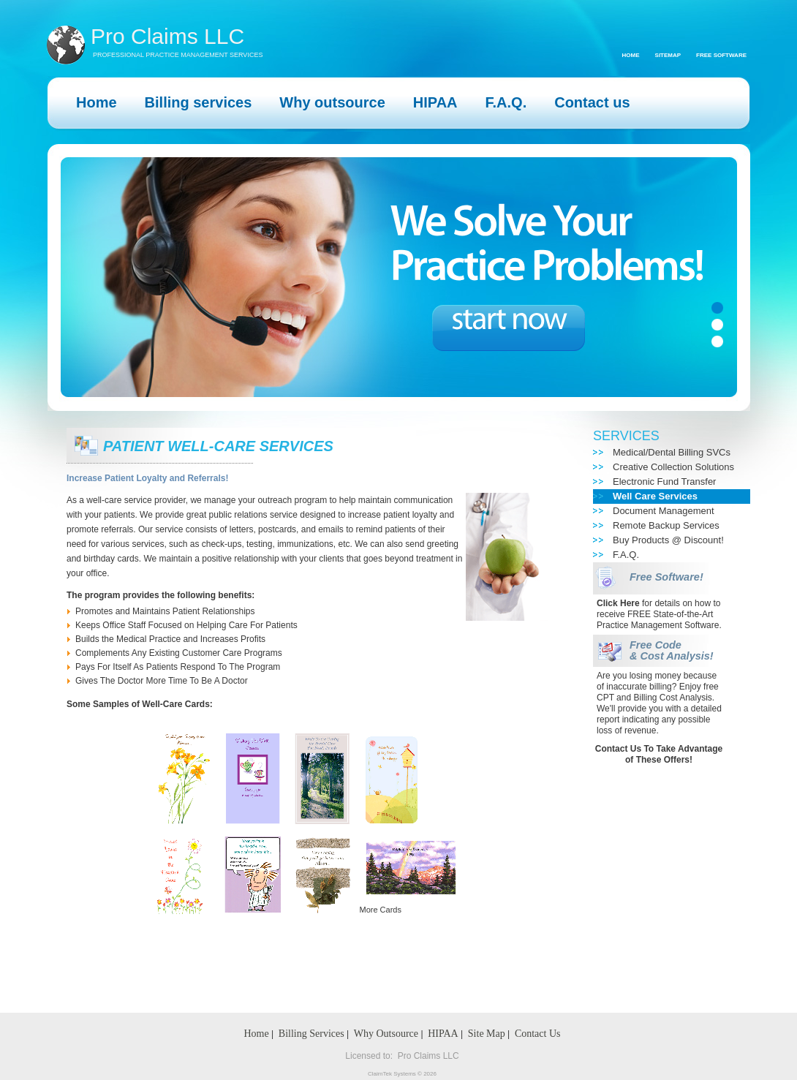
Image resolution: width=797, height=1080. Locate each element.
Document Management (663, 510)
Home (631, 55)
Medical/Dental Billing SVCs (671, 452)
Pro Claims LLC (167, 36)
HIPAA (443, 1033)
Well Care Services (655, 496)
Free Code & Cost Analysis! (672, 650)
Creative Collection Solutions (673, 466)
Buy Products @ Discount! (668, 540)
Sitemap (668, 55)
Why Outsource (386, 1033)
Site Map (486, 1033)
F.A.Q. (626, 554)
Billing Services (311, 1033)
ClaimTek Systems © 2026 (402, 1073)
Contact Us (538, 1033)
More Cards (380, 909)
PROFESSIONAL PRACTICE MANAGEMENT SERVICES (177, 54)
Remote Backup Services (666, 525)
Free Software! (666, 577)
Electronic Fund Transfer (664, 481)
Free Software (721, 55)
